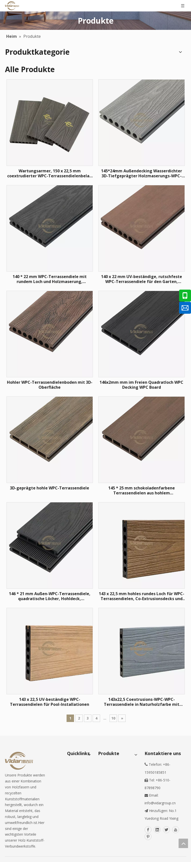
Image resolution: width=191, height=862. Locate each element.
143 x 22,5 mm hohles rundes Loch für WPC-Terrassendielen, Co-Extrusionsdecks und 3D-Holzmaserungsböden (141, 596)
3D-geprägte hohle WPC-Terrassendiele (49, 487)
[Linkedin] (157, 829)
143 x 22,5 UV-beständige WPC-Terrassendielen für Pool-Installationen (49, 702)
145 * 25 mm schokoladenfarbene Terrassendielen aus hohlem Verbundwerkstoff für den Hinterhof (141, 490)
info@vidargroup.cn (160, 803)
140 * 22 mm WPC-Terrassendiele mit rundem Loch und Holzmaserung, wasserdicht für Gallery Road (50, 279)
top (183, 843)
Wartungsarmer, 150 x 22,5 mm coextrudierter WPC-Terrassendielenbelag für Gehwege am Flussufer (49, 173)
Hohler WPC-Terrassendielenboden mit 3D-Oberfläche (49, 385)
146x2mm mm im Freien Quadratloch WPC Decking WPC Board (141, 385)
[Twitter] (166, 829)
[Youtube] (175, 829)
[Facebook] (148, 829)
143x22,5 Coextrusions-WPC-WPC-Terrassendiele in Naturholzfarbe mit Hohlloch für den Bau (141, 702)
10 (113, 718)
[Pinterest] (148, 836)
